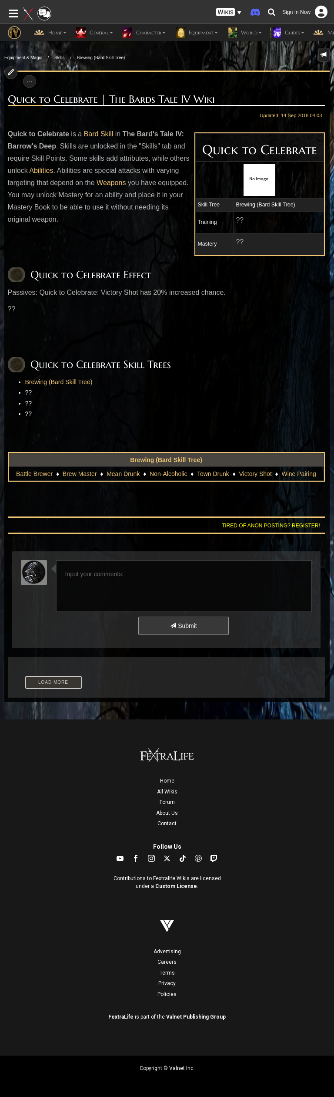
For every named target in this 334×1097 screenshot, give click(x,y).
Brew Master (80, 473)
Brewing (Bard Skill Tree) (101, 57)
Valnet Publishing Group (196, 1017)
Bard (91, 134)
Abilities (41, 170)
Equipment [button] (196, 32)
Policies (167, 994)
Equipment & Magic (23, 57)
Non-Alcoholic (168, 473)
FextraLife (121, 1017)
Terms (167, 973)
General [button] (94, 32)
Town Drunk (213, 473)
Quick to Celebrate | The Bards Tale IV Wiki (111, 99)
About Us (167, 813)
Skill (106, 134)
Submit (183, 625)
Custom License (176, 886)
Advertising (167, 951)
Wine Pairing (299, 473)
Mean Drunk (123, 473)
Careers (167, 962)
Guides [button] (287, 32)
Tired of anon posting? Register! (271, 526)
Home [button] (50, 32)
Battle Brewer (34, 473)
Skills (59, 57)
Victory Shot (255, 473)
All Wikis (167, 792)
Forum (167, 802)
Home (167, 781)
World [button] (244, 32)
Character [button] (144, 32)
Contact (167, 823)
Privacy (167, 983)
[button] (228, 12)
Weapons (111, 182)
